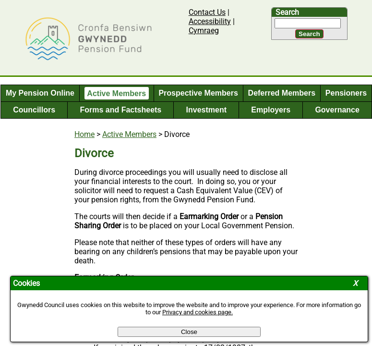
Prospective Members (198, 93)
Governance (337, 110)
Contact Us (207, 12)
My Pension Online (40, 93)
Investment (206, 110)
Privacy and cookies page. (197, 312)
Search (287, 12)
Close (189, 331)
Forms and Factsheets (120, 110)
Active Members (116, 93)
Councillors (34, 110)
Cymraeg (204, 30)
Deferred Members (282, 93)
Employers (270, 110)
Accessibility (210, 21)
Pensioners (346, 93)
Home (84, 134)
